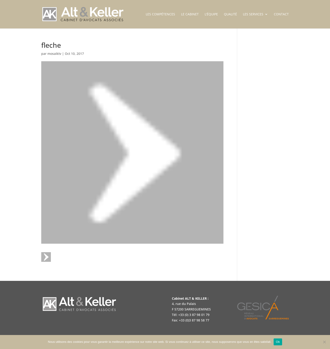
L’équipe (211, 14)
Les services (253, 14)
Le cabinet (190, 14)
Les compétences (160, 14)
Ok (278, 341)
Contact (281, 14)
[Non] (324, 342)
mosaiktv (54, 53)
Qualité (230, 14)
